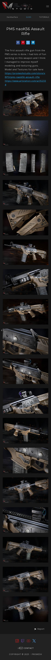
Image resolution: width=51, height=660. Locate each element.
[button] (39, 629)
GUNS (28, 17)
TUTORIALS (44, 17)
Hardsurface (12, 17)
